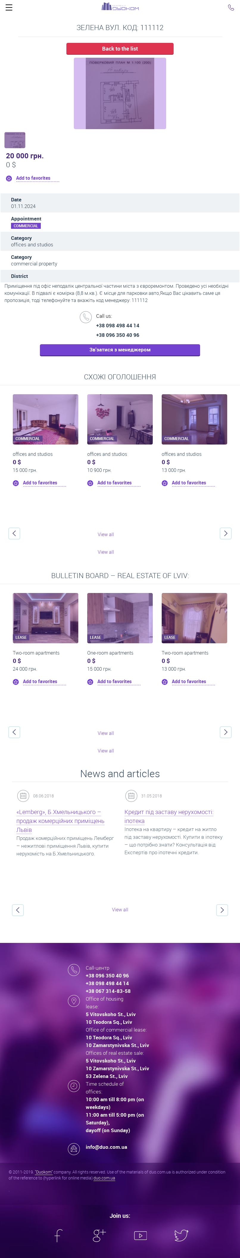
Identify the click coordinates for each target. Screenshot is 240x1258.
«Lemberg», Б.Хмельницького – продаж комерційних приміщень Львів (60, 821)
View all (106, 534)
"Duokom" (44, 1172)
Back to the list (120, 48)
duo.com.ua (104, 1178)
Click (9, 9)
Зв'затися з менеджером (120, 349)
